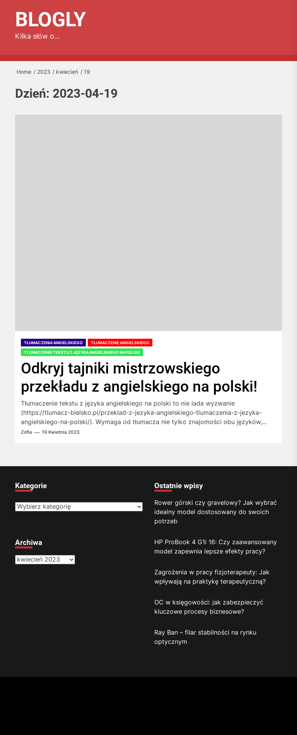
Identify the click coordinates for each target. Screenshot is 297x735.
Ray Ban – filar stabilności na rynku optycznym (205, 636)
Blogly (50, 19)
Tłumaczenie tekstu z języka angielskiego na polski (82, 352)
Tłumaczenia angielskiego (53, 342)
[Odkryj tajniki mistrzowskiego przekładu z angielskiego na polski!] (148, 223)
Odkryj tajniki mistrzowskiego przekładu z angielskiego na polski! (139, 378)
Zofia (26, 432)
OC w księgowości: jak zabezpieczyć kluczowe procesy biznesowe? (208, 606)
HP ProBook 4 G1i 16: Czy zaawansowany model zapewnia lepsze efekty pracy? (215, 546)
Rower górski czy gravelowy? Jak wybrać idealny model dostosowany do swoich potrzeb (215, 512)
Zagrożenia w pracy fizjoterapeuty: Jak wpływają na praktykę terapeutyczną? (212, 576)
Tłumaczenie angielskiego (120, 342)
